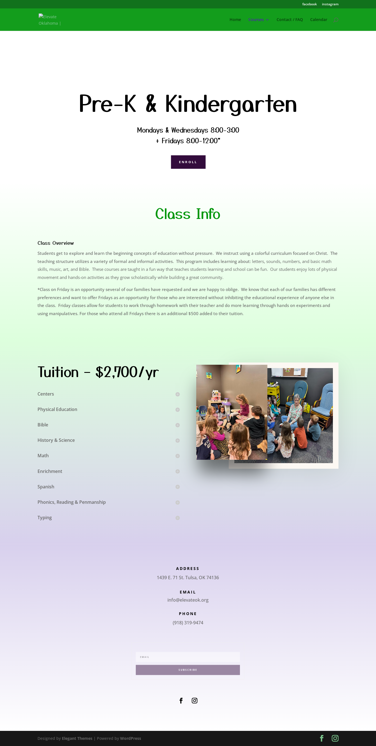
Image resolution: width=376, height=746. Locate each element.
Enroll (187, 161)
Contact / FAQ (290, 20)
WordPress (130, 738)
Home (235, 20)
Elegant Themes (77, 738)
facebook (309, 4)
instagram (330, 4)
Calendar (318, 20)
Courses (256, 20)
